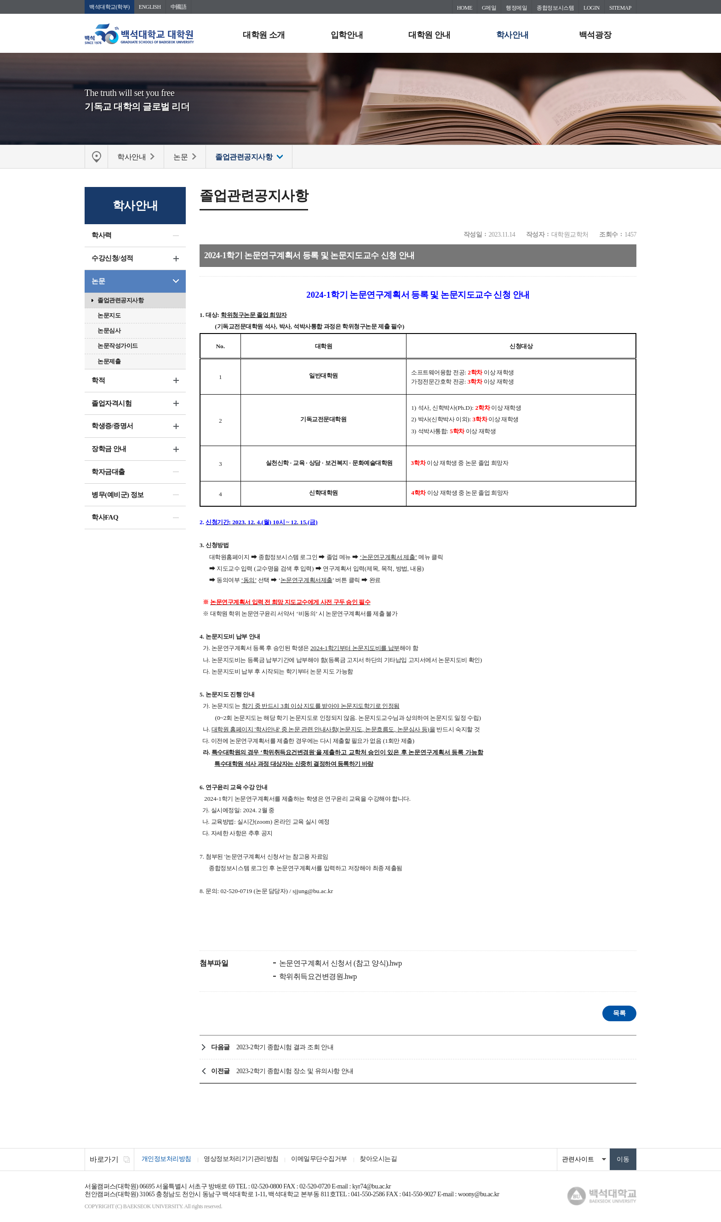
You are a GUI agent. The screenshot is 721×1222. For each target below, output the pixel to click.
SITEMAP (620, 8)
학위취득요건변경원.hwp (317, 977)
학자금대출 (108, 472)
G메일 (489, 8)
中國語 (179, 7)
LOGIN (592, 8)
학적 (98, 381)
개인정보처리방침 (167, 1159)
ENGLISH (150, 7)
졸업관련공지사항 (120, 300)
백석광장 (595, 35)
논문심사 (108, 331)
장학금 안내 (109, 449)
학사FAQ (105, 517)
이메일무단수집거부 (322, 1159)
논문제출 (108, 361)
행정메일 (516, 8)
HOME (464, 8)
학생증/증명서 (112, 426)
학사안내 (512, 35)
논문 (98, 281)
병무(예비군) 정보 (118, 495)
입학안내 (347, 35)
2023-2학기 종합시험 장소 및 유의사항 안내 (295, 1071)
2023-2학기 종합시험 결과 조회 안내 (284, 1047)
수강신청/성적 (112, 258)
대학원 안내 (429, 35)
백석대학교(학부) (109, 7)
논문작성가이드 (117, 346)
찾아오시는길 (382, 1159)
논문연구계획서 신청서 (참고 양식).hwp (339, 963)
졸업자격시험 (112, 403)
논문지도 (108, 315)
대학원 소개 (264, 35)
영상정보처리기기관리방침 (243, 1159)
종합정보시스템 (555, 8)
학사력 (102, 235)
